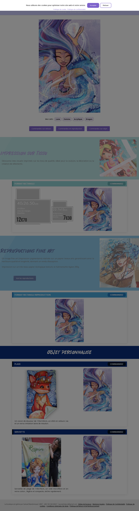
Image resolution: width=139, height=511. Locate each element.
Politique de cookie (59, 9)
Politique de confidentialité (76, 9)
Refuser (106, 5)
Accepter (93, 5)
